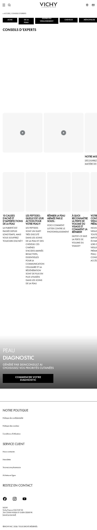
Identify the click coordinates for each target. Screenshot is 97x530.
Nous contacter (9, 451)
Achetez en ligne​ (9, 475)
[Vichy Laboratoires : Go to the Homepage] (48, 5)
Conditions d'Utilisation (12, 433)
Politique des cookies (11, 426)
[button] (22, 134)
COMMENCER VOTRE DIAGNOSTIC (28, 378)
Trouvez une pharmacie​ (12, 467)
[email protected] (9, 515)
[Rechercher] (9, 5)
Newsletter (7, 459)
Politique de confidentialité (13, 418)
